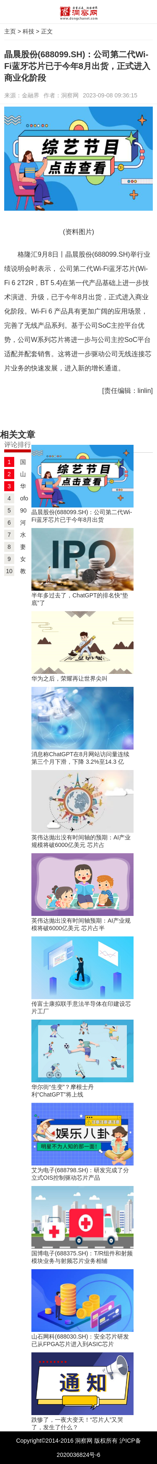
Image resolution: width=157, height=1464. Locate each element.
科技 (28, 31)
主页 (10, 31)
